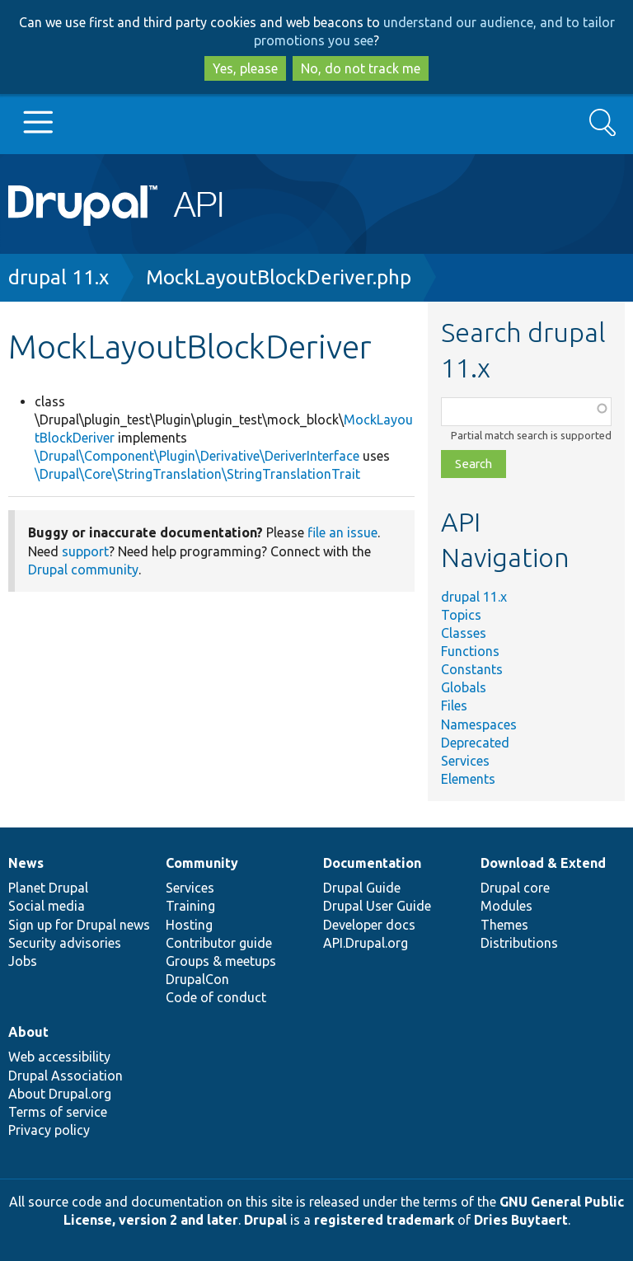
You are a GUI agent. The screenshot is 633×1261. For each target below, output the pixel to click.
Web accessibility (59, 1056)
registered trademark (384, 1219)
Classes (463, 633)
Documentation (372, 863)
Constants (472, 669)
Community (202, 863)
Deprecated (475, 742)
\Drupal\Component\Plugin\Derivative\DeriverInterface (197, 455)
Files (454, 705)
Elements (468, 778)
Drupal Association (65, 1075)
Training (190, 905)
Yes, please (245, 68)
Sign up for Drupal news (79, 924)
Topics (461, 614)
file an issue (342, 532)
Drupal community (83, 569)
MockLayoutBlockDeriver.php (278, 277)
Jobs (22, 961)
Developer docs (369, 924)
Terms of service (57, 1111)
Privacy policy (49, 1130)
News (26, 863)
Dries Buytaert (521, 1219)
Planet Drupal (48, 887)
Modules (506, 905)
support (85, 551)
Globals (463, 687)
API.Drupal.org (365, 942)
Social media (46, 905)
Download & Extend (543, 863)
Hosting (189, 924)
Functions (470, 651)
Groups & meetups (221, 961)
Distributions (519, 942)
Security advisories (64, 942)
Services (465, 760)
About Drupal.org (59, 1093)
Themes (504, 924)
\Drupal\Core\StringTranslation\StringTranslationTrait (197, 473)
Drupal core (515, 887)
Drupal (265, 1219)
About (28, 1031)
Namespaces (479, 724)
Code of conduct (216, 997)
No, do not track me (360, 68)
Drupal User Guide (377, 905)
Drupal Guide (362, 887)
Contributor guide (219, 942)
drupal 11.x (58, 277)
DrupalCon (197, 979)
